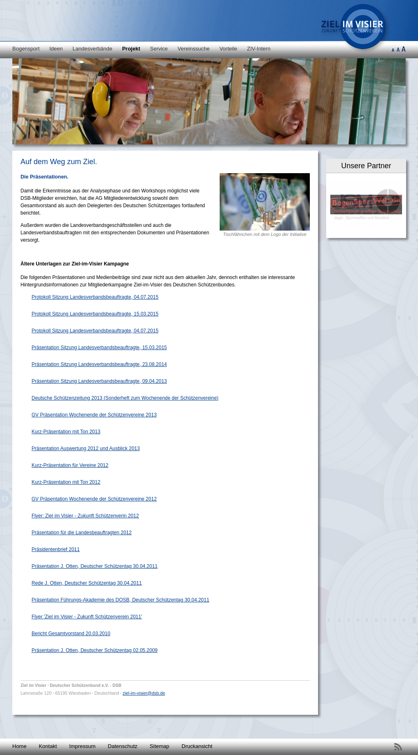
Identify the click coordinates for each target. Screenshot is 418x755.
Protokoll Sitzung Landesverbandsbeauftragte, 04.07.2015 (95, 297)
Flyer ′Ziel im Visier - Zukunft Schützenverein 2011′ (87, 617)
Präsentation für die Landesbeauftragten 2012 (82, 532)
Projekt (131, 49)
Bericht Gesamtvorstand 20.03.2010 (71, 633)
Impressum (82, 746)
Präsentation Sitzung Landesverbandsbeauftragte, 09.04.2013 (99, 381)
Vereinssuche (193, 49)
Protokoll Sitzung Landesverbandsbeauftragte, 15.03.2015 (95, 314)
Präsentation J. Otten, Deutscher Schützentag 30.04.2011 (95, 566)
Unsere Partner (366, 166)
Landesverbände (92, 49)
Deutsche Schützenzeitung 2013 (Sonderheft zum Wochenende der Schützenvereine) (125, 398)
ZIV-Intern (258, 49)
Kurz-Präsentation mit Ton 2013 (66, 432)
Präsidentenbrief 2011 (56, 549)
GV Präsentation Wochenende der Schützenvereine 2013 (94, 415)
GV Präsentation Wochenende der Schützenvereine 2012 (94, 499)
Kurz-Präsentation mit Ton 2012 (66, 482)
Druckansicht (197, 746)
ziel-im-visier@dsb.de (144, 693)
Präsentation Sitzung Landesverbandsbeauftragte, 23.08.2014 (99, 364)
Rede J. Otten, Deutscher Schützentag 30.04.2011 (87, 583)
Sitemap (159, 746)
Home (19, 746)
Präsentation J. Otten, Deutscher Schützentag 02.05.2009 (95, 650)
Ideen (56, 49)
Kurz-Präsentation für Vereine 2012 (70, 465)
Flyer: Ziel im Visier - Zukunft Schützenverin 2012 (85, 516)
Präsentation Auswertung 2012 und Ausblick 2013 (86, 448)
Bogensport (26, 49)
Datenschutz (122, 746)
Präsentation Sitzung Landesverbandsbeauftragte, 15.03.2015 (99, 347)
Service (159, 49)
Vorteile (228, 49)
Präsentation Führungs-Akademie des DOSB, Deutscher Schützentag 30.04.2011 (120, 600)
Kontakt (48, 746)
